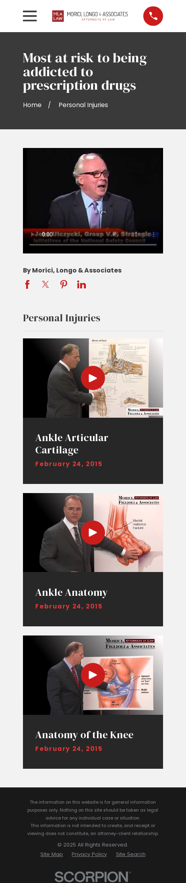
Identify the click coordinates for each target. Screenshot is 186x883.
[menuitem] (51, 854)
